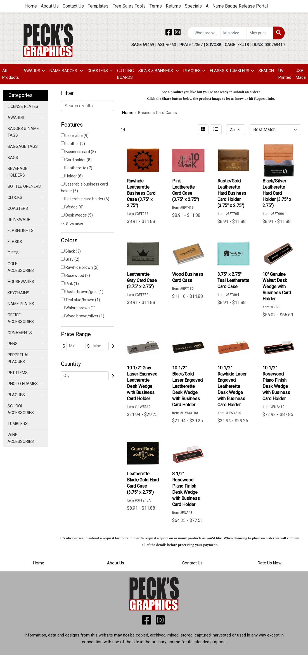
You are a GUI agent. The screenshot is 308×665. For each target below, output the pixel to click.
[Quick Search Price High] (260, 33)
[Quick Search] (204, 33)
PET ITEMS (18, 372)
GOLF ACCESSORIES (21, 267)
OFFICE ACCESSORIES (21, 318)
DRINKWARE (19, 219)
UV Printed (284, 74)
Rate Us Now (269, 563)
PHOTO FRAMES (23, 383)
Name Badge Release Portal (240, 6)
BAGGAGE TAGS (23, 146)
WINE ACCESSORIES (21, 438)
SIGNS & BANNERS (156, 70)
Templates (98, 6)
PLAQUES (192, 70)
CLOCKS (15, 197)
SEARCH (266, 70)
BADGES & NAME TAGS (23, 132)
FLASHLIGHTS (21, 230)
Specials (193, 6)
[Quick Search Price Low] (233, 33)
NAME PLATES (21, 303)
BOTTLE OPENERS (24, 186)
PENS (13, 343)
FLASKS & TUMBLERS (229, 70)
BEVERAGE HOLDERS (17, 172)
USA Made (301, 74)
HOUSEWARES (21, 281)
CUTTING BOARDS (125, 74)
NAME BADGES (63, 70)
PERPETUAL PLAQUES (18, 358)
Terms (156, 6)
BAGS (13, 157)
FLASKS (15, 241)
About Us (50, 6)
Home (31, 6)
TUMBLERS (18, 423)
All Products (10, 74)
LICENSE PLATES (23, 106)
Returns (173, 6)
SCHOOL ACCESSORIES (21, 409)
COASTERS (97, 70)
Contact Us (73, 6)
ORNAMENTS (20, 332)
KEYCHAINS (18, 292)
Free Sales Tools (129, 6)
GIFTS (13, 252)
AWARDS (31, 70)
